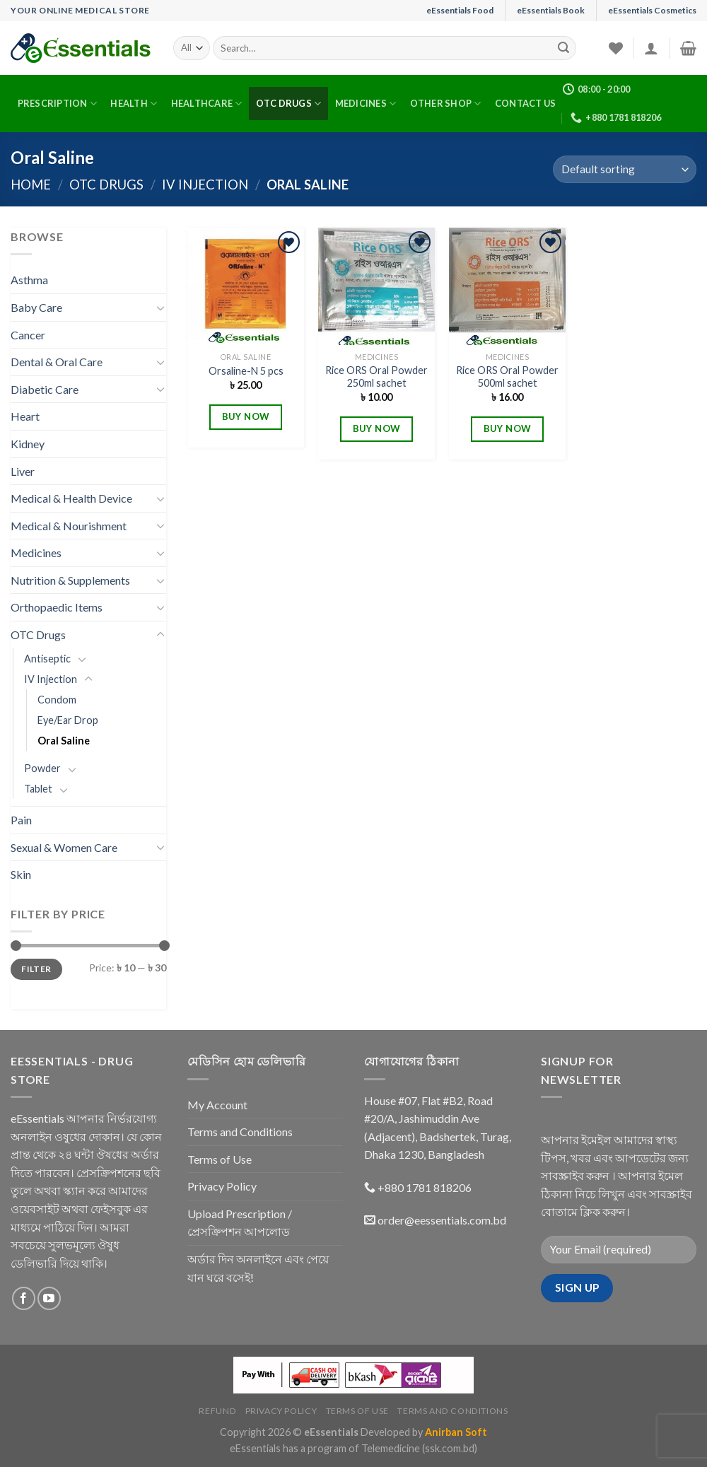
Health (133, 103)
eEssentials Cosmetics (652, 10)
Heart (25, 416)
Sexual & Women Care (64, 847)
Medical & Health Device (71, 498)
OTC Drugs (289, 103)
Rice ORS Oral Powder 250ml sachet (376, 377)
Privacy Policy (222, 1186)
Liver (23, 471)
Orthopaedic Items (57, 607)
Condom (56, 700)
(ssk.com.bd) (449, 1448)
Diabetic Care (44, 389)
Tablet (38, 789)
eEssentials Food (459, 10)
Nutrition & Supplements (70, 580)
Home (31, 184)
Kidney (28, 443)
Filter (36, 969)
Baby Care (36, 307)
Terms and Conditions (240, 1131)
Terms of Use (219, 1159)
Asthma (29, 279)
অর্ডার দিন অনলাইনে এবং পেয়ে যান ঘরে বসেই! (258, 1268)
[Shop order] (624, 169)
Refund (217, 1410)
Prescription (58, 103)
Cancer (28, 334)
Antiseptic (47, 659)
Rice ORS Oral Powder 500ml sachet (507, 377)
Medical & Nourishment (69, 525)
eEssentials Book (551, 10)
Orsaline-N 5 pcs (246, 371)
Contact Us (525, 103)
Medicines (366, 103)
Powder (42, 768)
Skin (21, 874)
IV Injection (205, 184)
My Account (217, 1104)
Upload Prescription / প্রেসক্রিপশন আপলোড (239, 1223)
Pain (21, 819)
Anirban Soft (456, 1432)
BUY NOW (246, 416)
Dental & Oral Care (57, 361)
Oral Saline (63, 741)
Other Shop (445, 103)
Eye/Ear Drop (67, 720)
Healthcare (207, 103)
